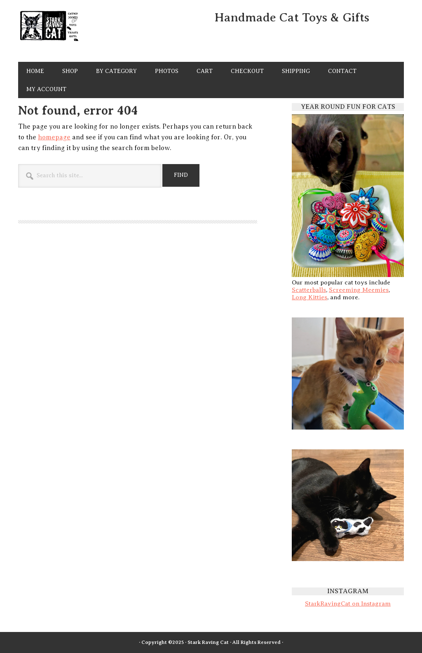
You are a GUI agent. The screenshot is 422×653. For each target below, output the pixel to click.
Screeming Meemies (359, 290)
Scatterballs (309, 290)
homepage (54, 137)
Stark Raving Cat (74, 32)
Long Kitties (309, 297)
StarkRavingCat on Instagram (348, 603)
